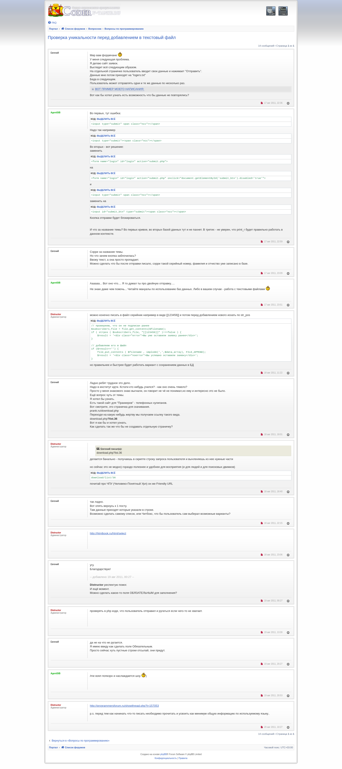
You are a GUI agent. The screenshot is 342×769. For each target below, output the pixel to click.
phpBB (163, 754)
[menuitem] (52, 22)
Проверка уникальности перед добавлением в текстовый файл (112, 37)
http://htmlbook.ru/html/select (108, 533)
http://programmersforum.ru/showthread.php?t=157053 (124, 705)
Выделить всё (106, 119)
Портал (53, 28)
